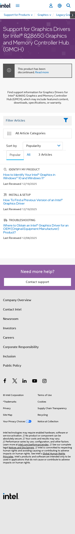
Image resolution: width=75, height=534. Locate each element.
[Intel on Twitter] (14, 381)
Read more (42, 72)
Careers (8, 338)
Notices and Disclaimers (21, 447)
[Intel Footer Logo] (11, 496)
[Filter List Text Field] (32, 121)
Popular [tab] (15, 155)
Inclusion (9, 356)
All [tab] (28, 155)
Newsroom (10, 319)
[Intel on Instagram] (44, 381)
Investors (9, 328)
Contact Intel (12, 310)
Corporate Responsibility (21, 347)
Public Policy (12, 366)
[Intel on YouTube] (34, 381)
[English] (60, 5)
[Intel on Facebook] (4, 381)
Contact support (37, 282)
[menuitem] (43, 15)
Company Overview (17, 300)
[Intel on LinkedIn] (24, 381)
